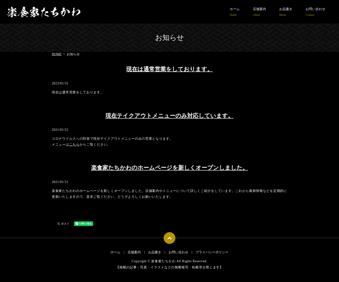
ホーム (235, 12)
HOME (56, 54)
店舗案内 (259, 12)
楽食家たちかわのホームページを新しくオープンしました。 (169, 168)
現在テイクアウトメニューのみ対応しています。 (169, 116)
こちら (74, 144)
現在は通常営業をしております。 (169, 69)
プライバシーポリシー (212, 252)
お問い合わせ (315, 12)
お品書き (285, 12)
